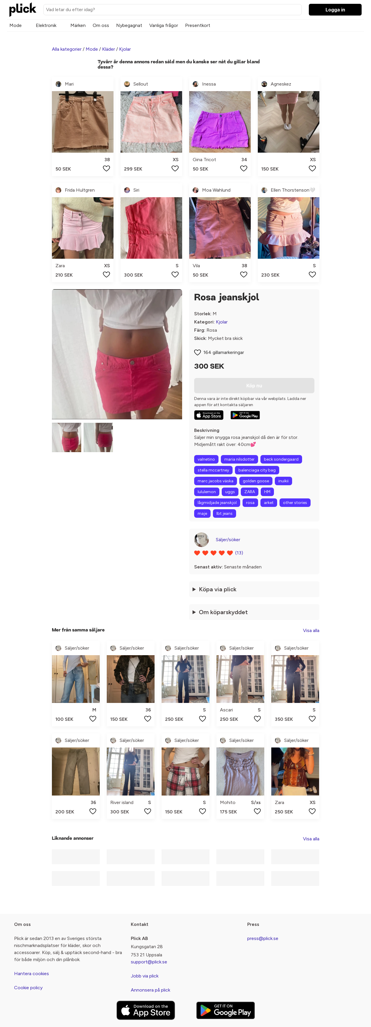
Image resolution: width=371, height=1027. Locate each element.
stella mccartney (213, 470)
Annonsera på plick (150, 990)
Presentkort (197, 25)
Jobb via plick (144, 976)
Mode (15, 25)
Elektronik (46, 25)
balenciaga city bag (257, 470)
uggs (230, 491)
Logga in (335, 10)
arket (269, 502)
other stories (295, 502)
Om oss (101, 25)
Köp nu (254, 386)
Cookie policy (28, 987)
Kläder (108, 49)
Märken (78, 25)
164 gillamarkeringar (223, 352)
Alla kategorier (67, 49)
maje (202, 513)
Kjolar (125, 49)
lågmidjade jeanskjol (217, 502)
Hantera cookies (31, 973)
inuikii (283, 480)
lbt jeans (224, 513)
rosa (250, 502)
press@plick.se (262, 938)
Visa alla (311, 630)
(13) (239, 553)
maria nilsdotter (239, 459)
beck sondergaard (281, 459)
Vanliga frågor (163, 25)
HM (267, 491)
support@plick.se (149, 962)
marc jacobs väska (215, 480)
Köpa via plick (217, 589)
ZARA (249, 491)
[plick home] (22, 9)
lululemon (207, 491)
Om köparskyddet (223, 612)
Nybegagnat (129, 25)
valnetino (206, 459)
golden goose (256, 480)
